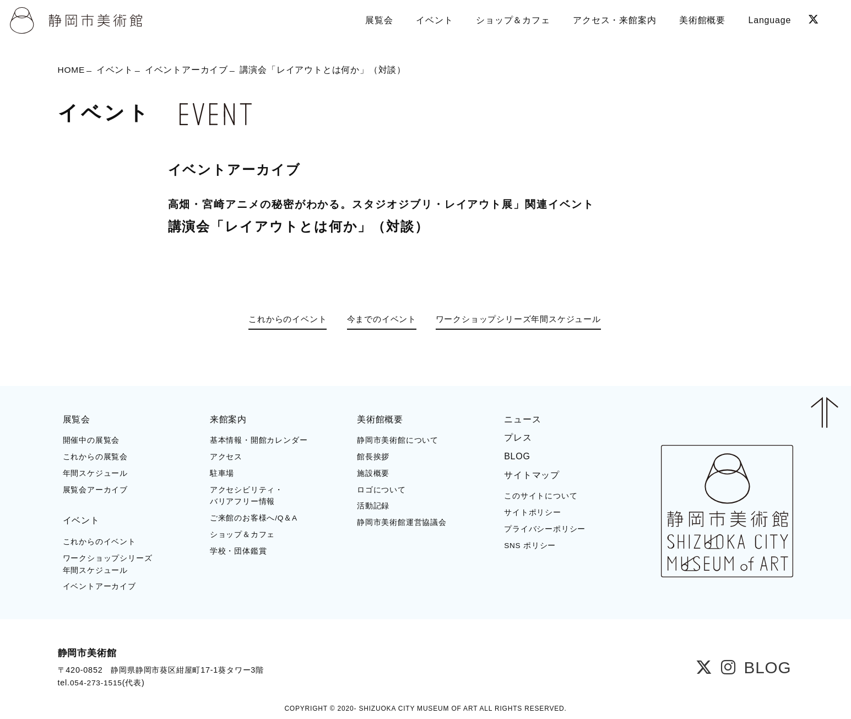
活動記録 (373, 506)
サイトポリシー (532, 512)
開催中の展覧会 (91, 440)
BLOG (517, 455)
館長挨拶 (373, 456)
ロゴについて (381, 489)
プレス (518, 437)
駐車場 (222, 473)
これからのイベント (280, 319)
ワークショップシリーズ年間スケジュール (524, 319)
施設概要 (373, 473)
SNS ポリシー (530, 545)
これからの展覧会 (95, 456)
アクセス (226, 456)
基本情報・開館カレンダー (259, 440)
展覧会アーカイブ (95, 489)
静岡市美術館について (397, 440)
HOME (72, 70)
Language (768, 19)
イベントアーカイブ (187, 70)
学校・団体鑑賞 (238, 550)
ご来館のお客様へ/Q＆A (253, 517)
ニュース (522, 418)
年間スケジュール (95, 473)
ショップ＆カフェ (242, 534)
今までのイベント (379, 319)
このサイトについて (540, 495)
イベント (115, 70)
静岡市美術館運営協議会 (402, 522)
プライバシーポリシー (545, 528)
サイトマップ (532, 474)
